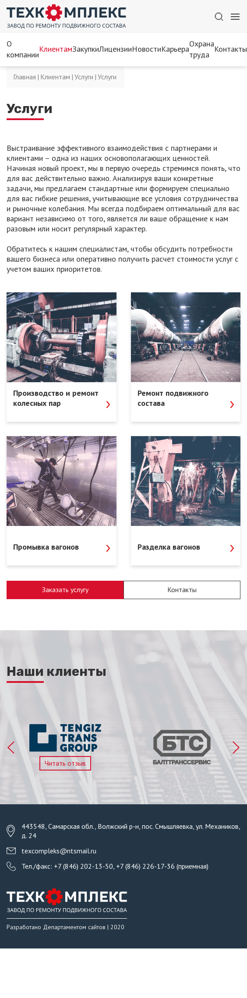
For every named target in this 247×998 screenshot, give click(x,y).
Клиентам (55, 49)
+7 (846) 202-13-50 (83, 866)
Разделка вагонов (186, 547)
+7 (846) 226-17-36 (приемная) (162, 866)
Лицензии (115, 49)
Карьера (175, 49)
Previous (12, 747)
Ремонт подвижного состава (186, 398)
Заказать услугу (65, 589)
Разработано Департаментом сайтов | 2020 (65, 927)
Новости (146, 49)
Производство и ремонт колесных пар (61, 398)
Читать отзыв (65, 763)
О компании (23, 49)
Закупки (85, 49)
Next (235, 747)
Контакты (230, 49)
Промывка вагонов (61, 547)
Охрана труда (201, 49)
